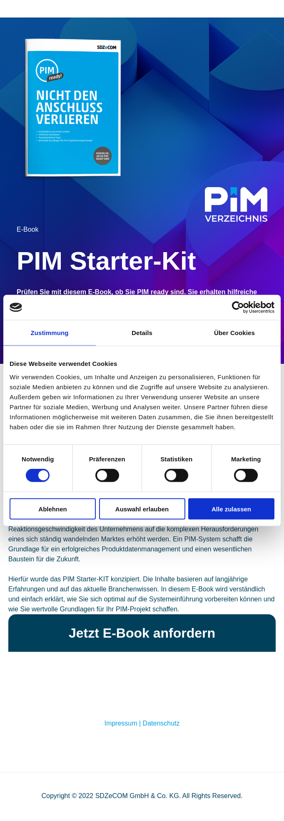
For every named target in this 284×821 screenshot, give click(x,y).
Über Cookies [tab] (234, 332)
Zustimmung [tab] (50, 332)
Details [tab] (142, 332)
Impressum (120, 723)
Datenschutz (161, 723)
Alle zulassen (231, 508)
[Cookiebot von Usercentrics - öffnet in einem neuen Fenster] (238, 307)
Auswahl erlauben (142, 508)
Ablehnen (52, 508)
